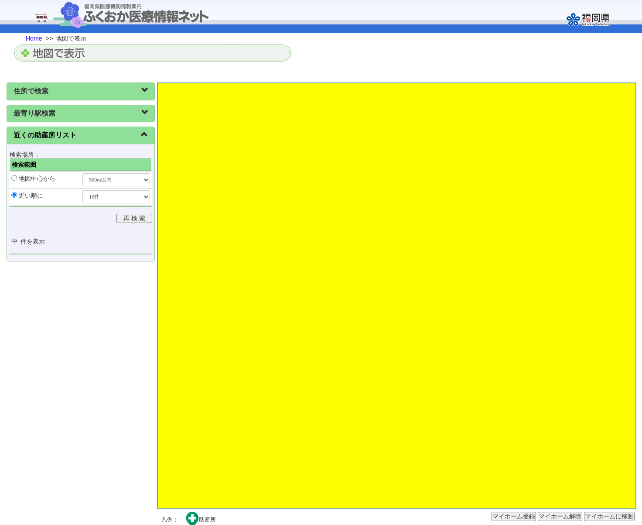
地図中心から (37, 178)
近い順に (31, 195)
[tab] (80, 91)
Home (34, 38)
